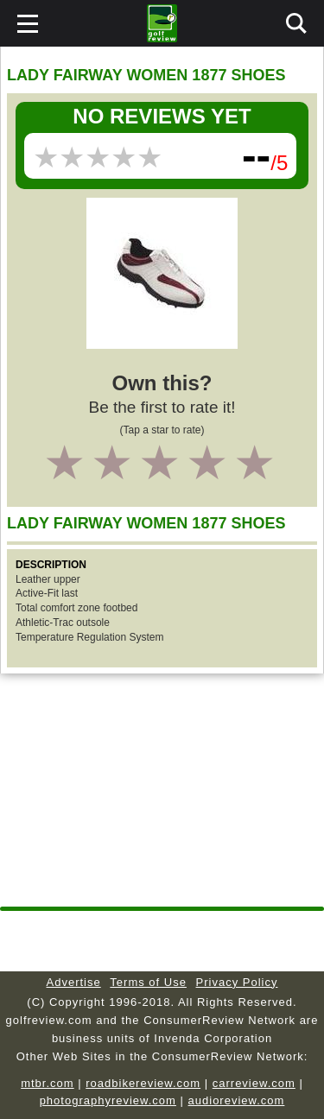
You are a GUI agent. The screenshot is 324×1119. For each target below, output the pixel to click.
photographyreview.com (108, 1100)
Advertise (74, 982)
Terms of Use (148, 982)
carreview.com (254, 1083)
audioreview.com (236, 1100)
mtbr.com (47, 1083)
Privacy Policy (237, 982)
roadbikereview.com (143, 1083)
